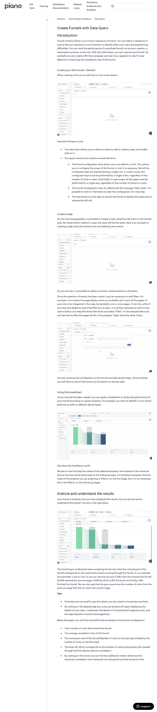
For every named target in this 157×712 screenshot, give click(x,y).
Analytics (61, 19)
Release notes (78, 6)
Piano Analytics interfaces (80, 19)
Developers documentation (61, 6)
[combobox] (130, 6)
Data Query (100, 19)
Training (44, 6)
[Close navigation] (47, 19)
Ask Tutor (32, 6)
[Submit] (112, 6)
